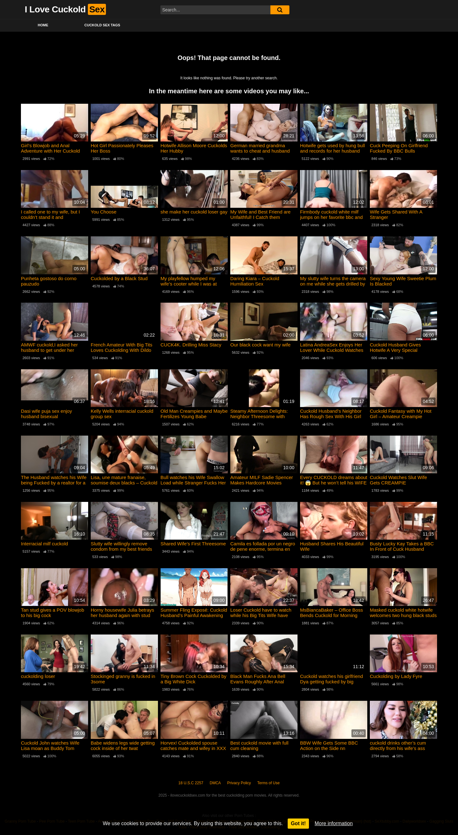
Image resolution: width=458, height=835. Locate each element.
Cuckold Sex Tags (102, 25)
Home (43, 25)
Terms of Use (268, 783)
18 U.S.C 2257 (190, 783)
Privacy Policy (239, 783)
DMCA (215, 783)
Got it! (298, 823)
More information (334, 823)
